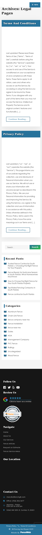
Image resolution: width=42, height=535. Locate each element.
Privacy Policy (11, 526)
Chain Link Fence (15, 316)
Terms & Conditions (28, 526)
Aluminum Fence (15, 312)
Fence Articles (9, 443)
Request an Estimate (11, 447)
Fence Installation (15, 323)
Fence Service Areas (11, 451)
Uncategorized (14, 351)
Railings (11, 347)
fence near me (14, 327)
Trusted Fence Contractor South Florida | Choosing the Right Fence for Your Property (23, 265)
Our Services (8, 440)
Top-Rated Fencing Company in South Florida (21, 289)
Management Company (18, 339)
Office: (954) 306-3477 (13, 501)
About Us (7, 436)
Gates (10, 331)
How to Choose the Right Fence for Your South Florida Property (22, 282)
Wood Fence (13, 355)
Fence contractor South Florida (21, 294)
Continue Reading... (18, 119)
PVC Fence (12, 343)
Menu (35, 5)
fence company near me (19, 320)
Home (5, 432)
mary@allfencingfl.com (14, 497)
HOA (10, 335)
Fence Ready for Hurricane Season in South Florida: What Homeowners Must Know (23, 274)
